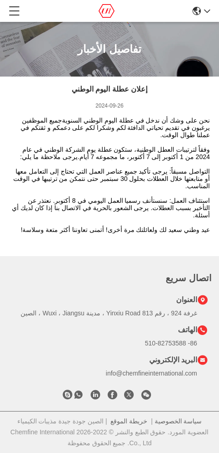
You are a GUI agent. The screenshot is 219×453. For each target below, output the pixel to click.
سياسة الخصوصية (178, 421)
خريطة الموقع (128, 421)
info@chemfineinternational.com (151, 373)
